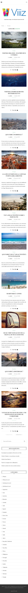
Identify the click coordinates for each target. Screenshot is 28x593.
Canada (4, 502)
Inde (4, 531)
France (14, 132)
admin (10, 57)
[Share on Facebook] (12, 69)
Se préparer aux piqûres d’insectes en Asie (11, 452)
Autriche (5, 496)
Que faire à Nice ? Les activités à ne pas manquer (14, 255)
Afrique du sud (6, 479)
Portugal (14, 171)
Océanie (5, 544)
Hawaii (4, 528)
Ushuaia (4, 570)
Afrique (4, 476)
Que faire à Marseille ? (14, 134)
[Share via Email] (17, 69)
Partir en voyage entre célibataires (9, 462)
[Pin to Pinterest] (15, 69)
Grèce (4, 525)
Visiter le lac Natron (6, 459)
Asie (4, 492)
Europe (14, 50)
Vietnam (5, 573)
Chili (4, 505)
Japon (4, 538)
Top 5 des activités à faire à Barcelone (14, 216)
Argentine (5, 489)
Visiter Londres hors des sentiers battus (14, 92)
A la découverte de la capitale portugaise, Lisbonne (14, 175)
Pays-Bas (14, 369)
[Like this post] (10, 69)
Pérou (4, 551)
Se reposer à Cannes (14, 293)
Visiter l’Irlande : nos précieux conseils (14, 54)
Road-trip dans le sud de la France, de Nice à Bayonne (14, 334)
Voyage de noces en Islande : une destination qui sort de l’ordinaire (14, 414)
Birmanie (5, 499)
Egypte (4, 509)
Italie (4, 534)
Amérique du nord (7, 483)
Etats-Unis (5, 515)
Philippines (5, 554)
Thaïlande (5, 567)
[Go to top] (14, 591)
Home (2, 25)
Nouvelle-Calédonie (7, 541)
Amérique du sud (7, 486)
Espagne (14, 212)
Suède (4, 564)
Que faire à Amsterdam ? (14, 371)
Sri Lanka (5, 560)
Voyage (4, 577)
